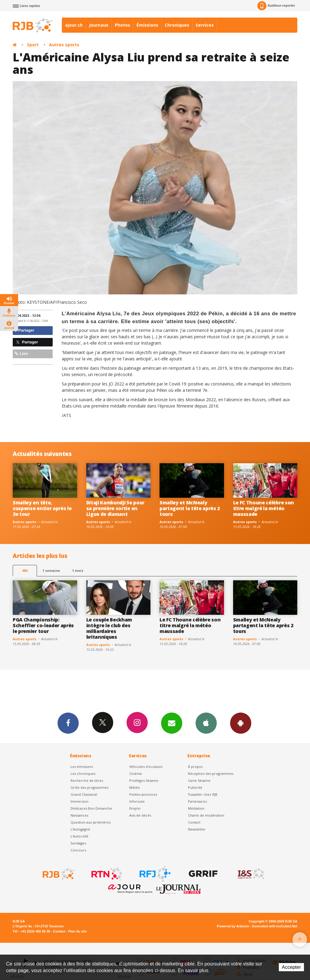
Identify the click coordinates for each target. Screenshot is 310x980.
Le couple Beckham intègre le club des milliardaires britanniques (109, 628)
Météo (134, 787)
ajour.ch (74, 25)
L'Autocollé (79, 836)
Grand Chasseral (84, 794)
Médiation (196, 808)
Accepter (291, 967)
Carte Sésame (199, 780)
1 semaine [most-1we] (51, 570)
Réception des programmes (210, 773)
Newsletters (171, 723)
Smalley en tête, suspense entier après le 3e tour (42, 508)
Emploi (134, 808)
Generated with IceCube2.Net (274, 926)
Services (205, 25)
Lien (21, 353)
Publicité (195, 787)
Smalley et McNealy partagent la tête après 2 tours (190, 508)
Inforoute (137, 801)
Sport (33, 45)
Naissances (79, 815)
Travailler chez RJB (202, 794)
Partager (24, 330)
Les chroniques (83, 773)
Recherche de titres (87, 780)
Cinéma (135, 773)
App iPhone (206, 723)
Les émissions (82, 767)
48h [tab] (25, 570)
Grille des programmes (89, 787)
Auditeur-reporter (276, 5)
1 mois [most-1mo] (77, 570)
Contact (194, 822)
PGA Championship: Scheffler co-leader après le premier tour (43, 625)
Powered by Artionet (233, 926)
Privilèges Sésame (143, 780)
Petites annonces (143, 794)
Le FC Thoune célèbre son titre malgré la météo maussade (263, 508)
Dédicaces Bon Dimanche (91, 808)
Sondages (78, 843)
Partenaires (197, 801)
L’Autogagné (80, 829)
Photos (122, 25)
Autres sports (64, 45)
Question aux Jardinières (90, 822)
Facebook (68, 723)
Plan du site (77, 931)
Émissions (147, 25)
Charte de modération (206, 815)
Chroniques (177, 25)
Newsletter (197, 829)
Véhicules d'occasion (146, 767)
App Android (240, 723)
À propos (195, 767)
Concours (78, 850)
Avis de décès (140, 815)
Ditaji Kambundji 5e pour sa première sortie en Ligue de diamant (115, 508)
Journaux (98, 25)
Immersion (79, 801)
